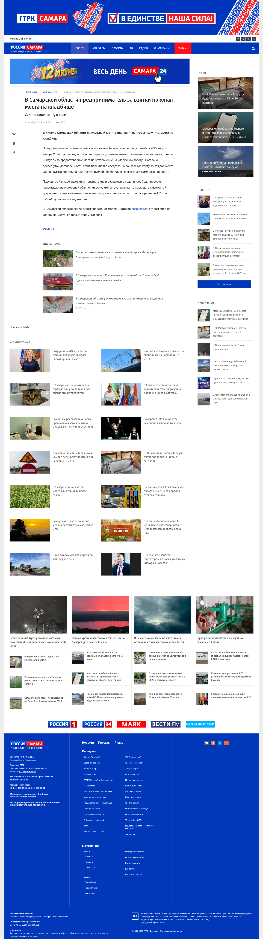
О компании (162, 48)
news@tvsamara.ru (38, 768)
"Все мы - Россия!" (134, 762)
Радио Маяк (90, 882)
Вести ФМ (90, 893)
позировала (139, 209)
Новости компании (134, 857)
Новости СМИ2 (19, 327)
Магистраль (89, 785)
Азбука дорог (131, 768)
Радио (143, 48)
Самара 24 (90, 867)
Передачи (89, 751)
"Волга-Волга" (132, 802)
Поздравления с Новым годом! (99, 802)
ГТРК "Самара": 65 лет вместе (98, 780)
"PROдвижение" (133, 757)
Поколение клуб (92, 808)
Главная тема (90, 774)
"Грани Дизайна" (92, 757)
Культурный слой (133, 785)
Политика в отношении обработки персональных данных (29, 795)
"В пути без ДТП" (133, 820)
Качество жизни (133, 797)
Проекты (117, 48)
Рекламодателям (133, 874)
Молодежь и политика (95, 797)
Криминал (48, 229)
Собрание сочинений (94, 820)
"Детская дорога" (92, 762)
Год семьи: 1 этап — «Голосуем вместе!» (140, 827)
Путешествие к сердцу (136, 808)
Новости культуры (134, 780)
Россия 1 (89, 856)
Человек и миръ (133, 791)
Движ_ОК (130, 834)
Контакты (130, 868)
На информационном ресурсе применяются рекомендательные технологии (35, 803)
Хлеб (86, 825)
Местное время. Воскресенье (98, 791)
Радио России (91, 887)
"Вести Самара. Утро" (94, 831)
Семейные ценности (94, 814)
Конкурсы (98, 48)
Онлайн (183, 48)
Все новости (224, 284)
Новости (79, 48)
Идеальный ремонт (134, 814)
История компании (134, 851)
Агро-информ (132, 774)
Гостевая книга (132, 863)
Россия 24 (89, 862)
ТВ (131, 48)
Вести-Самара (90, 768)
